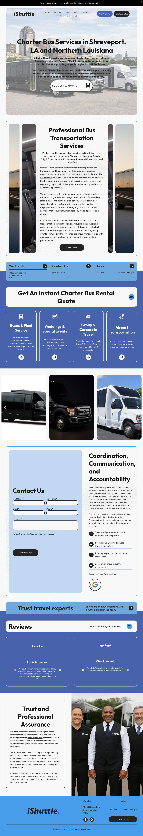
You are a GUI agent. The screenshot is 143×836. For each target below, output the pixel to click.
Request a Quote (98, 574)
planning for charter (119, 532)
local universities (32, 737)
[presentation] (32, 542)
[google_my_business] (92, 819)
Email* (16, 508)
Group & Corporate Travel (88, 329)
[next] (138, 407)
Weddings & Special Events (54, 329)
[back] (5, 407)
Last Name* (51, 498)
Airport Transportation (122, 329)
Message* (17, 518)
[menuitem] (47, 6)
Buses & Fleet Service (21, 328)
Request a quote (64, 86)
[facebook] (85, 819)
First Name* (18, 498)
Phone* (49, 508)
